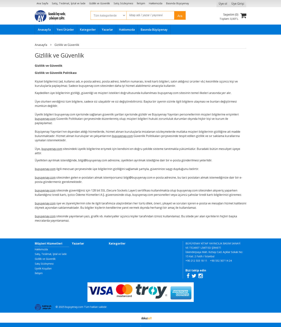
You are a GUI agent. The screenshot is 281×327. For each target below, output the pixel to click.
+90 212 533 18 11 (196, 260)
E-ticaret (134, 318)
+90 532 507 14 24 (221, 260)
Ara (179, 16)
